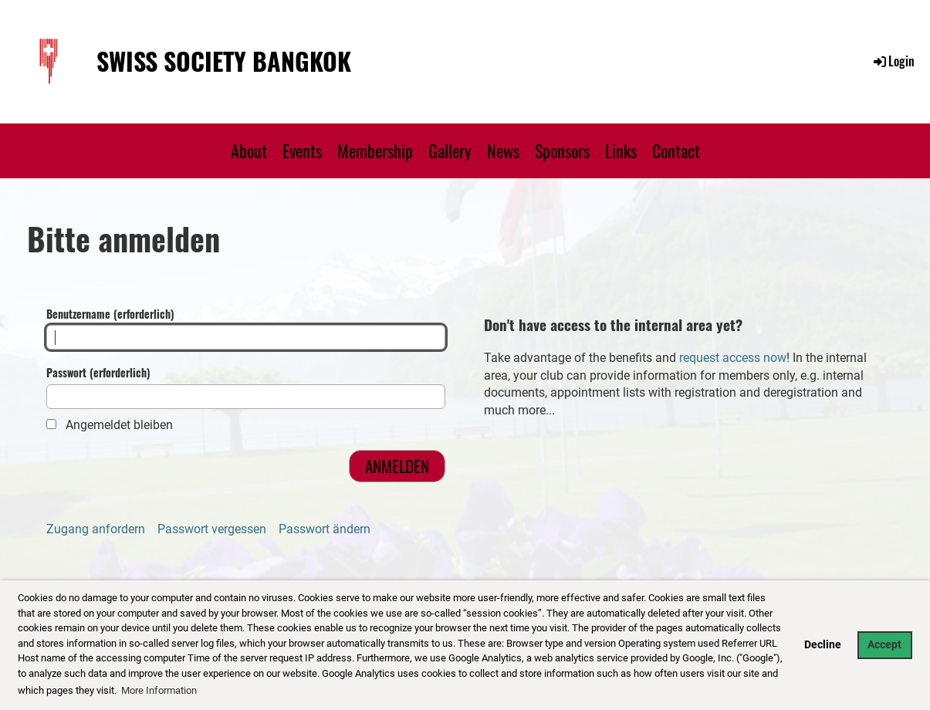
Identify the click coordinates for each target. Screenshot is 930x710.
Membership (375, 150)
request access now (732, 357)
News (503, 150)
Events (302, 150)
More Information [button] (159, 690)
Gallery (450, 150)
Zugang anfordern (95, 529)
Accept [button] (884, 644)
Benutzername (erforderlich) (245, 328)
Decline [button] (822, 644)
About (249, 150)
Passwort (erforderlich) (245, 387)
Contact (676, 150)
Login (893, 61)
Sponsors (562, 150)
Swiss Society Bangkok (223, 61)
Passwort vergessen (211, 529)
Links (621, 150)
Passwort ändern (324, 529)
